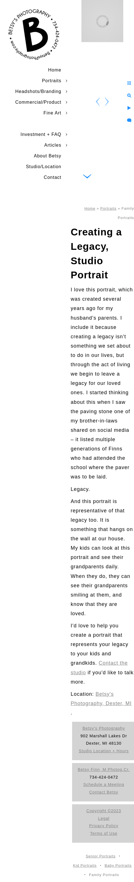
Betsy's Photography (104, 728)
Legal (103, 818)
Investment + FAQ (41, 134)
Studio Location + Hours (104, 751)
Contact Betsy (103, 792)
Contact (52, 177)
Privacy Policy (103, 826)
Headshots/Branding (38, 91)
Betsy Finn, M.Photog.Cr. (104, 769)
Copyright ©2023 (103, 811)
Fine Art (52, 112)
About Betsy (47, 155)
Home (54, 70)
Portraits (51, 80)
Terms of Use (104, 833)
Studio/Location (43, 166)
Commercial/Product (38, 102)
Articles (52, 145)
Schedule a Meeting (103, 784)
